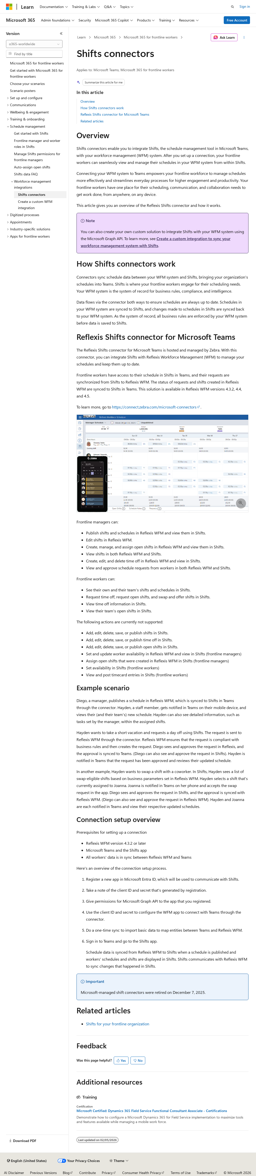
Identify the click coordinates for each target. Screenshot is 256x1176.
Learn (81, 37)
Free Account (237, 20)
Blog (66, 1172)
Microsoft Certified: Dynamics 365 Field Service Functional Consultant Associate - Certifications (151, 1111)
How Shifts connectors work (102, 107)
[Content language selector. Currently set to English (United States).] (27, 1161)
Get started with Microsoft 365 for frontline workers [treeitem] (36, 73)
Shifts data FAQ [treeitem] (26, 174)
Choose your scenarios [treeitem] (27, 83)
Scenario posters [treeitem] (23, 90)
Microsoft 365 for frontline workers (151, 37)
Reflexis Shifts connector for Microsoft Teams (114, 114)
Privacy (107, 1172)
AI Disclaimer (14, 1172)
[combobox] (34, 44)
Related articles (92, 121)
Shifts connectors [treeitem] (31, 194)
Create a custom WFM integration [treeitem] (35, 204)
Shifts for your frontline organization (117, 1023)
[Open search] (233, 6)
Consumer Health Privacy (141, 1172)
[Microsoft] (9, 6)
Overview (87, 101)
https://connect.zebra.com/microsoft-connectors (154, 406)
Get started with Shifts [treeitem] (31, 133)
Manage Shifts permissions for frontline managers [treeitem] (37, 156)
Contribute (87, 1172)
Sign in (245, 6)
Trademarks (205, 1172)
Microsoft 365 (105, 37)
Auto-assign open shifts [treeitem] (32, 167)
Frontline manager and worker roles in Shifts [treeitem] (37, 143)
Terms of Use (180, 1172)
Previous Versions (43, 1172)
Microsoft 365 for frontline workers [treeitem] (37, 63)
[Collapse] (61, 33)
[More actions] (244, 37)
